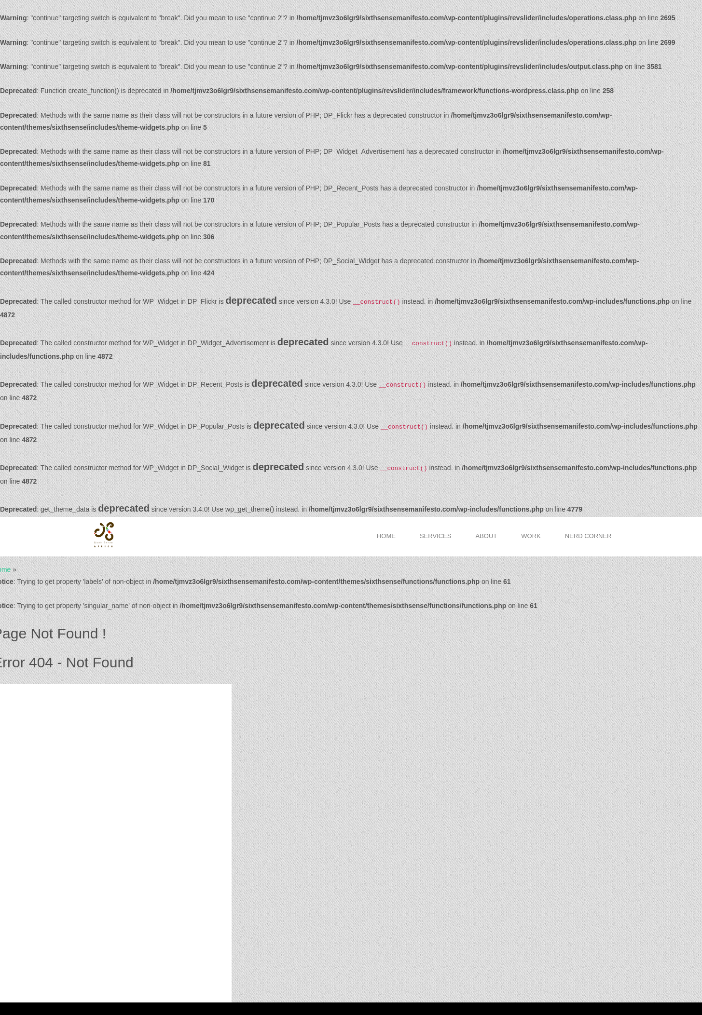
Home (386, 536)
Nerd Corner (588, 536)
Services (436, 536)
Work (530, 536)
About (486, 536)
